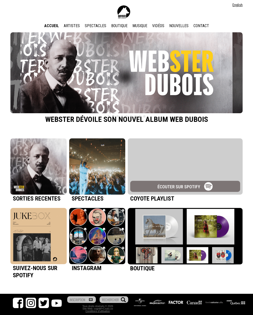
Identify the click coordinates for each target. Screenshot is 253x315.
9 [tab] (144, 116)
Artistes (72, 25)
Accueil (51, 25)
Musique (139, 25)
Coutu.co (108, 308)
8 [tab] (140, 116)
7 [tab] (135, 116)
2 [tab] (113, 116)
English (237, 5)
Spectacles (95, 25)
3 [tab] (117, 116)
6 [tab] (131, 116)
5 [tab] (126, 116)
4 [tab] (122, 116)
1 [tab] (108, 116)
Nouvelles (179, 25)
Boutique (119, 25)
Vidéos (158, 25)
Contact (201, 25)
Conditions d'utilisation (97, 311)
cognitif (98, 308)
